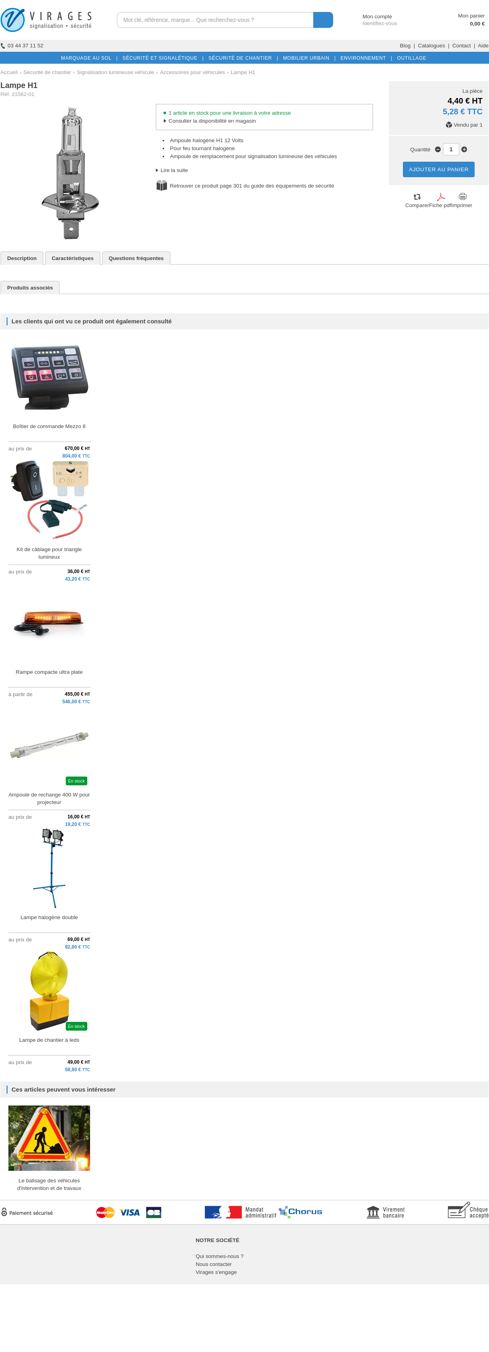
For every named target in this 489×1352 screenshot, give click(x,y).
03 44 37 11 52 (21, 46)
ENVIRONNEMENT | (364, 58)
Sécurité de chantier (47, 72)
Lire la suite (174, 170)
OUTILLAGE (410, 58)
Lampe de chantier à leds (49, 1040)
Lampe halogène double (49, 917)
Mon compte (370, 17)
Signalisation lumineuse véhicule (115, 72)
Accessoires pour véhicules (192, 72)
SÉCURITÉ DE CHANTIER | (241, 58)
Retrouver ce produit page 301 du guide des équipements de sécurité (252, 186)
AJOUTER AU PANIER (439, 169)
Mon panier (471, 16)
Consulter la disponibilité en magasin (212, 121)
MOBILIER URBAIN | (308, 58)
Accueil (9, 72)
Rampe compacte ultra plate (49, 672)
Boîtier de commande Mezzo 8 (49, 426)
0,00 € (477, 24)
